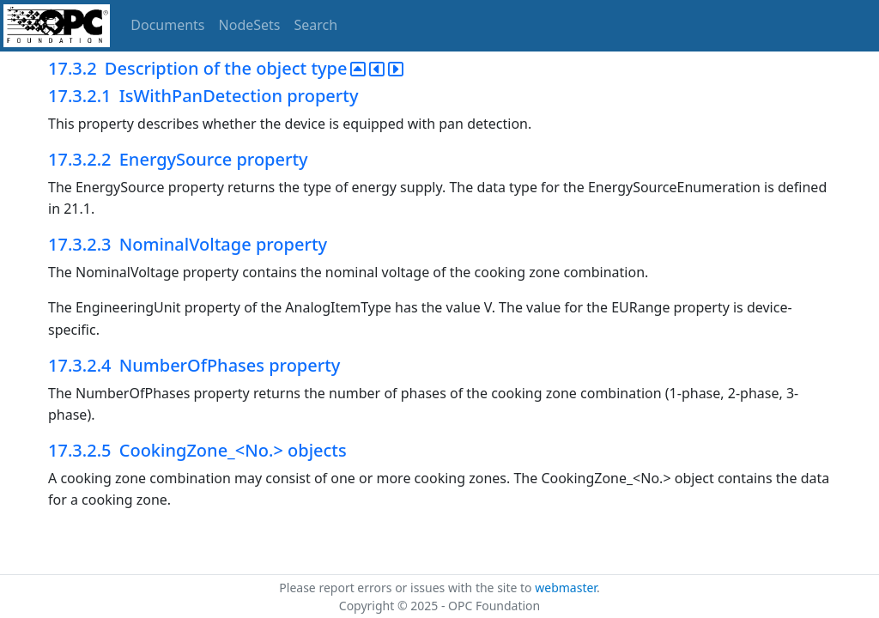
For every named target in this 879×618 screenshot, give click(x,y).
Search (316, 24)
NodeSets (250, 24)
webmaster (566, 587)
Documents (167, 24)
